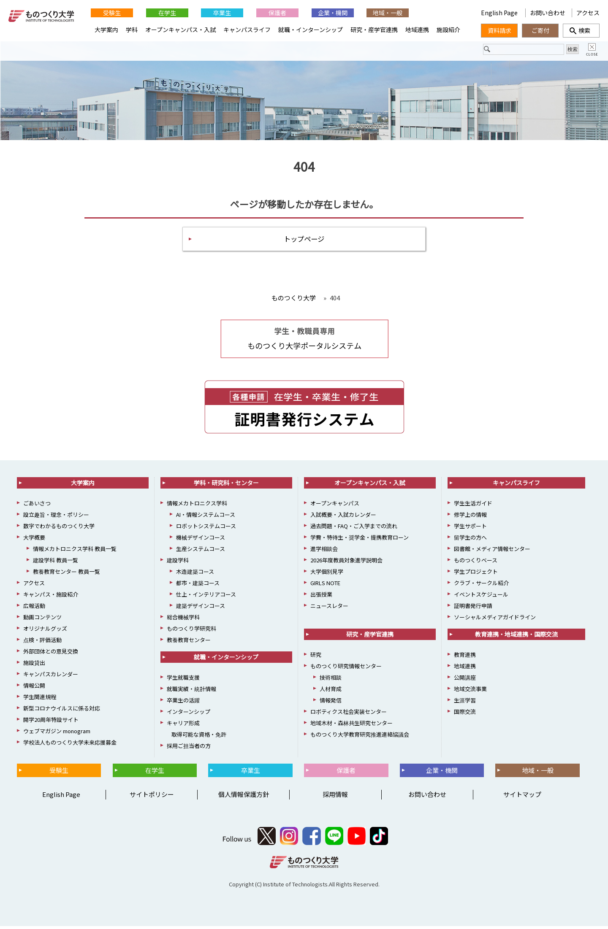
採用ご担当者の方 (189, 749)
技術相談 (331, 680)
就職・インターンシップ (310, 29)
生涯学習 (465, 703)
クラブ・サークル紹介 (481, 586)
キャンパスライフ (247, 29)
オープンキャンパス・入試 (180, 29)
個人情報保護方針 (243, 797)
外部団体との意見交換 (50, 654)
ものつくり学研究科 (191, 631)
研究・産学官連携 (374, 29)
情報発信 (331, 703)
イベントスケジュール (481, 597)
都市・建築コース (198, 586)
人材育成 (331, 692)
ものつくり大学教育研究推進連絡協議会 (359, 737)
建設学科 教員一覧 (55, 563)
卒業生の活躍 (183, 703)
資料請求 (499, 30)
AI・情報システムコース (205, 517)
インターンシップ (188, 714)
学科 (132, 29)
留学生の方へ (470, 540)
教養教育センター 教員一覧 (66, 574)
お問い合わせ (547, 12)
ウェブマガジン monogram (56, 734)
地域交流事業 (470, 692)
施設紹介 (448, 29)
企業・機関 (332, 12)
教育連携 (465, 658)
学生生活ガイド (473, 506)
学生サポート (470, 529)
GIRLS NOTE (325, 586)
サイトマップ (522, 797)
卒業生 (222, 12)
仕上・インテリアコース (206, 597)
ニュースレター (329, 609)
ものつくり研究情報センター (346, 669)
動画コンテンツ (42, 620)
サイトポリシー (152, 797)
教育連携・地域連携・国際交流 (516, 637)
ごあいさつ (37, 506)
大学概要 (34, 540)
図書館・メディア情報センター (492, 552)
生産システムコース (200, 552)
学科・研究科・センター (226, 485)
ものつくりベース (475, 563)
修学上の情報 (470, 517)
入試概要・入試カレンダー (343, 517)
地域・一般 (387, 12)
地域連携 (417, 29)
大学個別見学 (326, 574)
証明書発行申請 (473, 609)
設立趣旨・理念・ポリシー (56, 517)
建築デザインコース (200, 609)
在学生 (167, 12)
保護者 (277, 12)
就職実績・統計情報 (191, 692)
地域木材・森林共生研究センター (351, 726)
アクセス (588, 12)
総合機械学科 (183, 620)
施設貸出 (34, 666)
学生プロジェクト (476, 574)
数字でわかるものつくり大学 (59, 529)
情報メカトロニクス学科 (197, 506)
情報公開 (34, 688)
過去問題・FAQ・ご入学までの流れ (353, 529)
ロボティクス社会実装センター (348, 714)
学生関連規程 (39, 700)
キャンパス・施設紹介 (50, 597)
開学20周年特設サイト (51, 722)
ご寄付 (540, 30)
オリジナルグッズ (45, 631)
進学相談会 (324, 552)
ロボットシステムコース (206, 529)
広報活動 (34, 609)
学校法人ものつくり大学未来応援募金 (70, 745)
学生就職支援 (183, 680)
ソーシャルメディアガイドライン (495, 620)
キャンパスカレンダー (50, 677)
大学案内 (106, 29)
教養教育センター (189, 643)
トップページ (304, 240)
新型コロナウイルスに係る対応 (61, 711)
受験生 (112, 12)
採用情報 (335, 797)
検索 (581, 30)
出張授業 (321, 597)
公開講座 (465, 680)
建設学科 (178, 563)
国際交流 (465, 714)
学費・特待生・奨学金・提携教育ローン (359, 540)
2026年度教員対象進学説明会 (346, 563)
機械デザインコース (200, 540)
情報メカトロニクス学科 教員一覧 (75, 552)
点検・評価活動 (42, 643)
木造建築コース (195, 574)
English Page (500, 12)
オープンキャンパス (334, 506)
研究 (315, 658)
